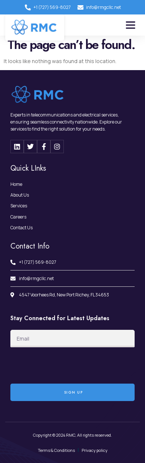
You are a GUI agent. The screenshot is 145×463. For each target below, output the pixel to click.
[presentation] (66, 365)
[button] (130, 25)
